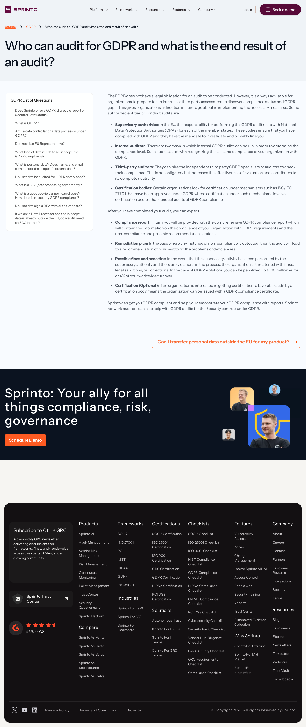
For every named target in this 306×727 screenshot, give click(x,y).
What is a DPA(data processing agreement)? (48, 185)
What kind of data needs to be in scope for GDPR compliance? (46, 154)
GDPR (31, 27)
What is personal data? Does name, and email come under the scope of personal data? (49, 166)
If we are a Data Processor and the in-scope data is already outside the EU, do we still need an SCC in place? (49, 218)
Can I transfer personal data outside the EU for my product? (224, 384)
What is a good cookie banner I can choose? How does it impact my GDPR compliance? (47, 195)
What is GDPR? (27, 123)
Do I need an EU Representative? (40, 143)
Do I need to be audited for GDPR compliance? (50, 177)
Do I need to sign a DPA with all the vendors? (48, 206)
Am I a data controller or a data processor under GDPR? (50, 133)
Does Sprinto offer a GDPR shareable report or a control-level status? (50, 112)
